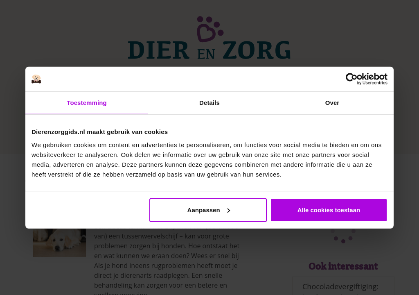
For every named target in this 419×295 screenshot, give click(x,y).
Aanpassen (208, 209)
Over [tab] (332, 102)
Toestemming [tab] (87, 102)
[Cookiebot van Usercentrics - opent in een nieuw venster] (351, 79)
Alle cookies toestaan (328, 209)
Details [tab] (209, 102)
